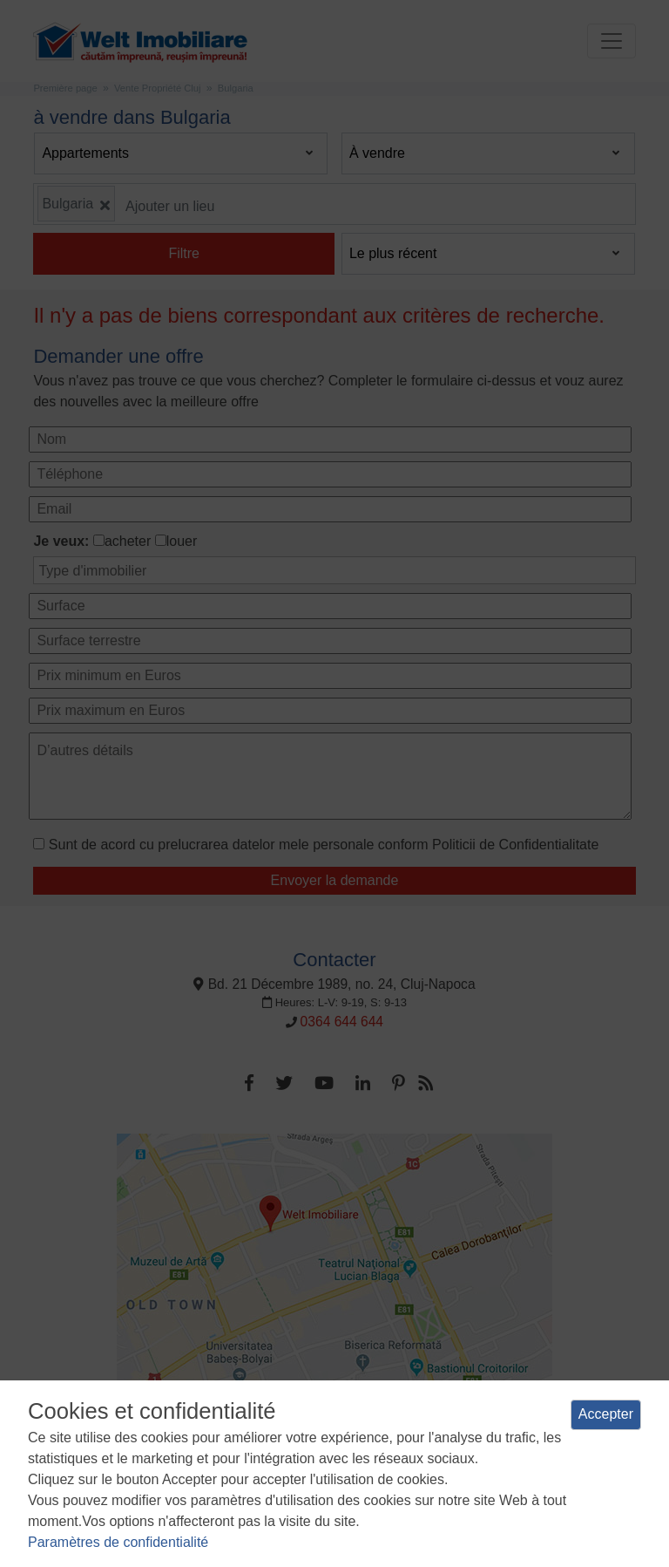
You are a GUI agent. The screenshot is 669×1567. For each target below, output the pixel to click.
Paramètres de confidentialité (118, 1542)
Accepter (605, 1414)
